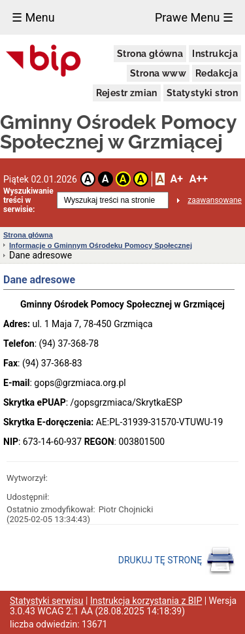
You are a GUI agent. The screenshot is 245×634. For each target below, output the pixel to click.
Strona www (158, 73)
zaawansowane (215, 200)
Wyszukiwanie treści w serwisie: (28, 200)
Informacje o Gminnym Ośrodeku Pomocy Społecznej (100, 245)
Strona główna (150, 53)
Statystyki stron (202, 93)
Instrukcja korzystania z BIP (146, 600)
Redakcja (216, 73)
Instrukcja (215, 53)
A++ (198, 179)
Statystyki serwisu (47, 600)
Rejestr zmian (126, 93)
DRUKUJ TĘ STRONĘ (176, 560)
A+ (176, 179)
